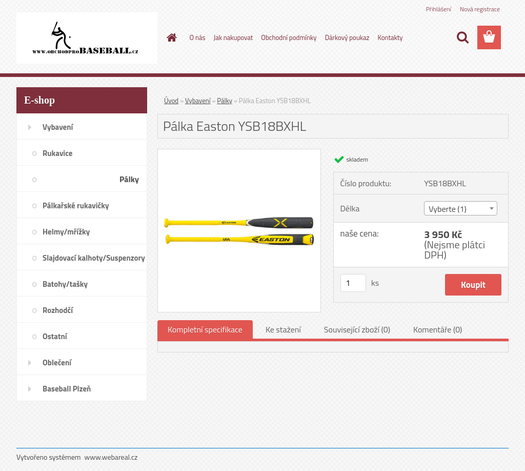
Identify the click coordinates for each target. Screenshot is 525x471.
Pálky (224, 100)
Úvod (171, 100)
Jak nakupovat (233, 37)
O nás (198, 37)
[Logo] (86, 38)
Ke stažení (283, 329)
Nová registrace (480, 9)
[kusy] (353, 283)
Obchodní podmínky (288, 37)
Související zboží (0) (357, 329)
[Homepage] (170, 37)
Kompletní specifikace (205, 329)
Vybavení (198, 100)
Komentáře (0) (437, 329)
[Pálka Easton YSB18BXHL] (239, 153)
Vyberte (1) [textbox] (448, 209)
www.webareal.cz (111, 457)
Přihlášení (438, 9)
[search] (462, 37)
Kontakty (389, 37)
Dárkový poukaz (347, 37)
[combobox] (460, 208)
